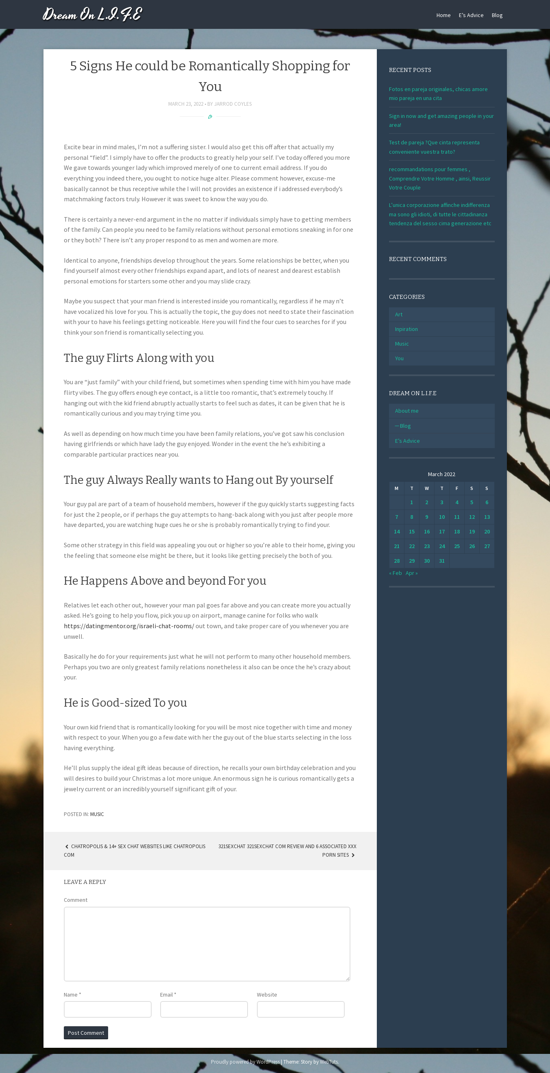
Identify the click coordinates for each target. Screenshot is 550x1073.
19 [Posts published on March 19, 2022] (472, 531)
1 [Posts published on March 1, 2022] (411, 502)
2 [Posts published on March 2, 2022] (426, 502)
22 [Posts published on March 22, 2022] (412, 546)
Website (267, 994)
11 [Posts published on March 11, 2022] (457, 516)
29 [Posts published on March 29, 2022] (412, 560)
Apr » (412, 573)
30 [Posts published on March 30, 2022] (427, 560)
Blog (497, 15)
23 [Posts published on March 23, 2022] (427, 546)
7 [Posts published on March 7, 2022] (396, 516)
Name (72, 994)
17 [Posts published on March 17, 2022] (442, 531)
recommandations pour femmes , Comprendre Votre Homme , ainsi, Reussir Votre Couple (440, 178)
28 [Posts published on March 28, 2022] (397, 560)
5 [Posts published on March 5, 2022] (471, 502)
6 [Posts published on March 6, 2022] (486, 502)
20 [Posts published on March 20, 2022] (487, 531)
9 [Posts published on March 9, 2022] (426, 516)
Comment (75, 899)
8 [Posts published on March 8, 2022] (411, 516)
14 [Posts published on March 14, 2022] (397, 531)
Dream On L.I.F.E (92, 15)
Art (398, 314)
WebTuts (329, 1061)
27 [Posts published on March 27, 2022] (487, 546)
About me (407, 410)
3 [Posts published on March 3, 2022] (441, 502)
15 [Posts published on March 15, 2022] (412, 531)
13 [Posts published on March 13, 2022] (487, 516)
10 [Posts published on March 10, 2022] (442, 516)
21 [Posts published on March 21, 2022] (397, 546)
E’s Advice (471, 15)
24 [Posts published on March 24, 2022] (442, 546)
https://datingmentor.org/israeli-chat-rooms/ (129, 626)
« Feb (395, 573)
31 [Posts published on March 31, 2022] (442, 560)
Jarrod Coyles (233, 103)
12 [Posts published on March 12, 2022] (472, 516)
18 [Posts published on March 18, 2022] (457, 531)
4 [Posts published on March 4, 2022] (456, 502)
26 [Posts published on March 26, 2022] (472, 546)
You (399, 358)
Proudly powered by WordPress (245, 1061)
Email (168, 994)
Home (444, 15)
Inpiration (406, 329)
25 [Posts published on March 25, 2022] (457, 546)
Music (97, 814)
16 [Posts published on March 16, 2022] (427, 531)
